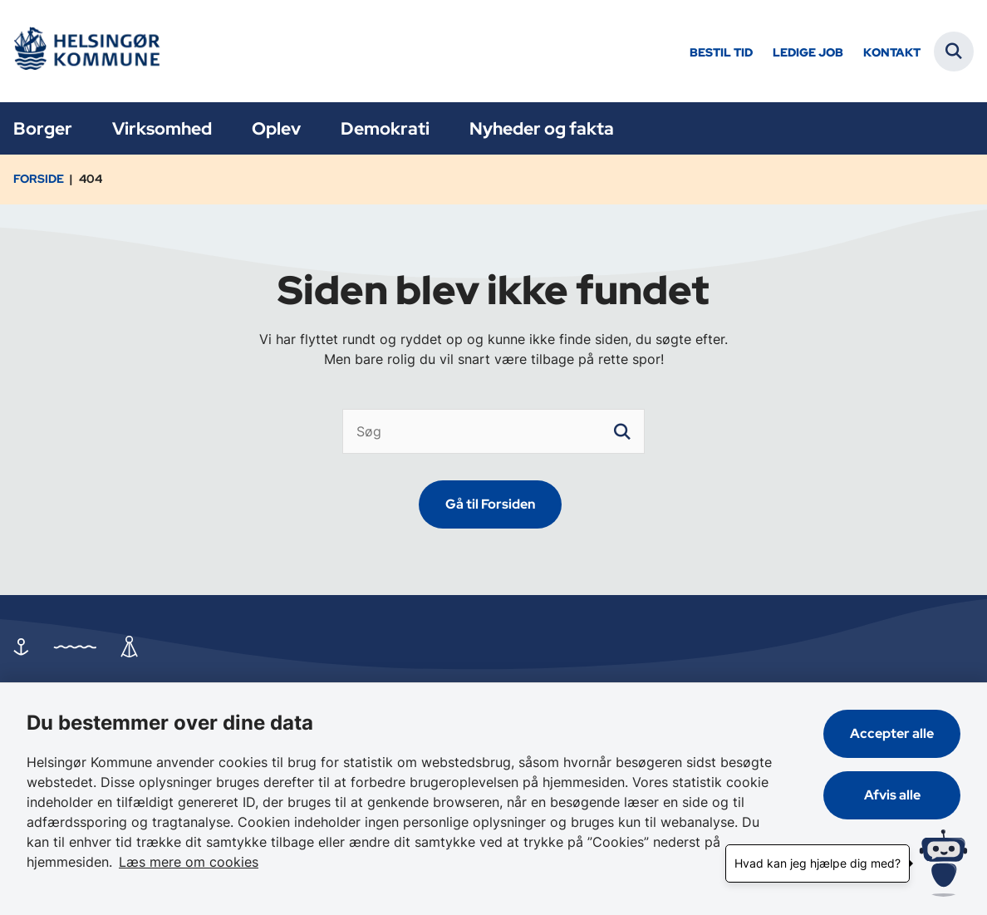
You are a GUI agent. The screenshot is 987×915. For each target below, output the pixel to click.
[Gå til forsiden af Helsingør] (85, 51)
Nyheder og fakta (541, 128)
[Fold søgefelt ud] (954, 51)
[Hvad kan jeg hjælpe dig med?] (943, 863)
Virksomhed (162, 128)
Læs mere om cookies (188, 862)
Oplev (276, 128)
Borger (42, 128)
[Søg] (493, 431)
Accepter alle (892, 733)
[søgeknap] (622, 431)
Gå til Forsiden (490, 504)
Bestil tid (721, 53)
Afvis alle (892, 795)
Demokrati (385, 128)
